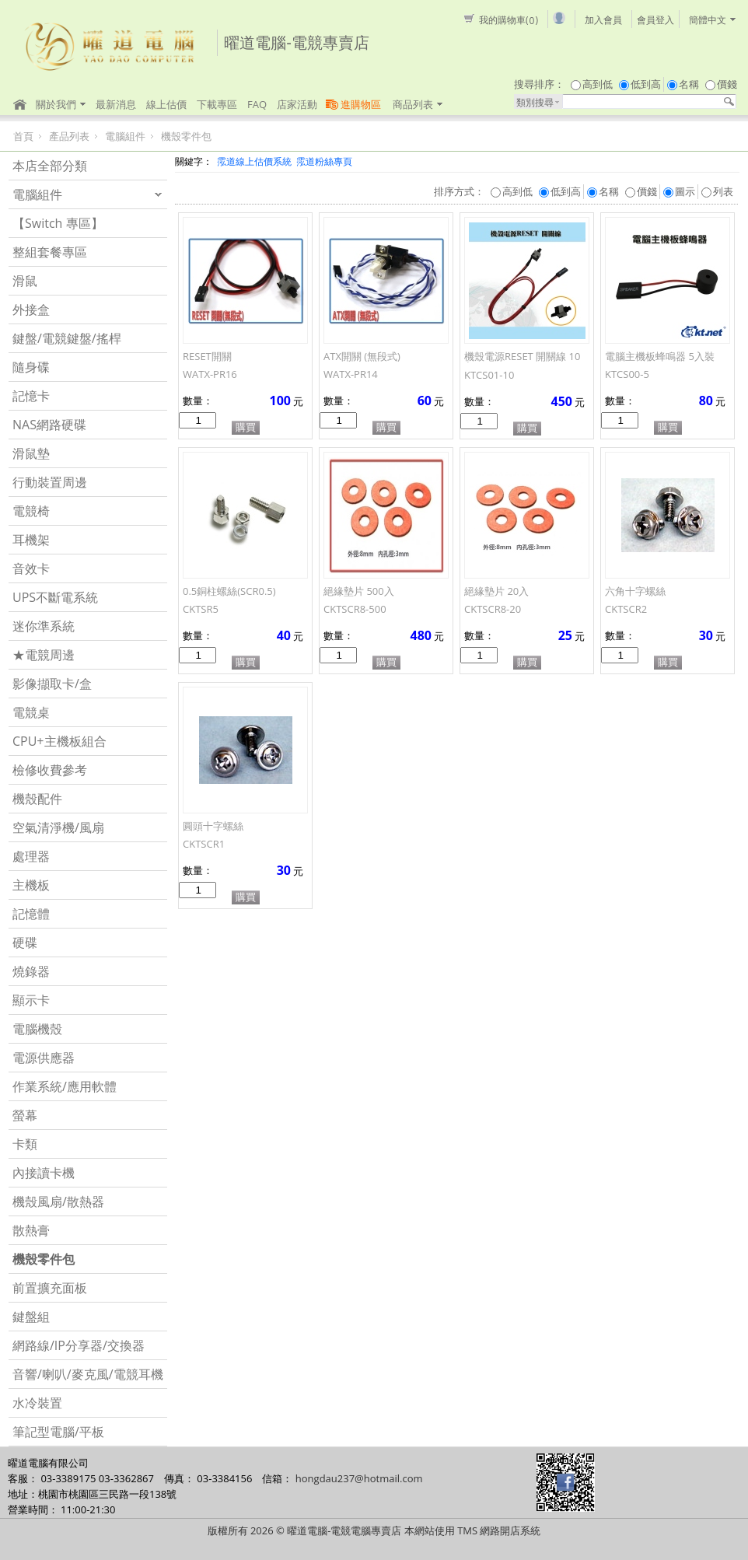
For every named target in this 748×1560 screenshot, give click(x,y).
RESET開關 (207, 356)
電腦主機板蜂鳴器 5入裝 (660, 356)
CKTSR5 (200, 609)
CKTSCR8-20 (492, 609)
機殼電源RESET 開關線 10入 (522, 361)
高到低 (597, 84)
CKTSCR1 (204, 844)
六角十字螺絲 (635, 591)
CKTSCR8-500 (354, 609)
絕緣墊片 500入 (358, 591)
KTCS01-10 (489, 375)
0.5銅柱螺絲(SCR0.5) (229, 591)
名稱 (689, 84)
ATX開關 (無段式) (361, 356)
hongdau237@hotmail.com (359, 1478)
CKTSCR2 (626, 609)
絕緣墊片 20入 (496, 591)
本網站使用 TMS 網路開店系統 (472, 1530)
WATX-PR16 (210, 374)
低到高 (646, 84)
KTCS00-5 (627, 374)
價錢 (727, 84)
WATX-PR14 (350, 374)
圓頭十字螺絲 (213, 826)
